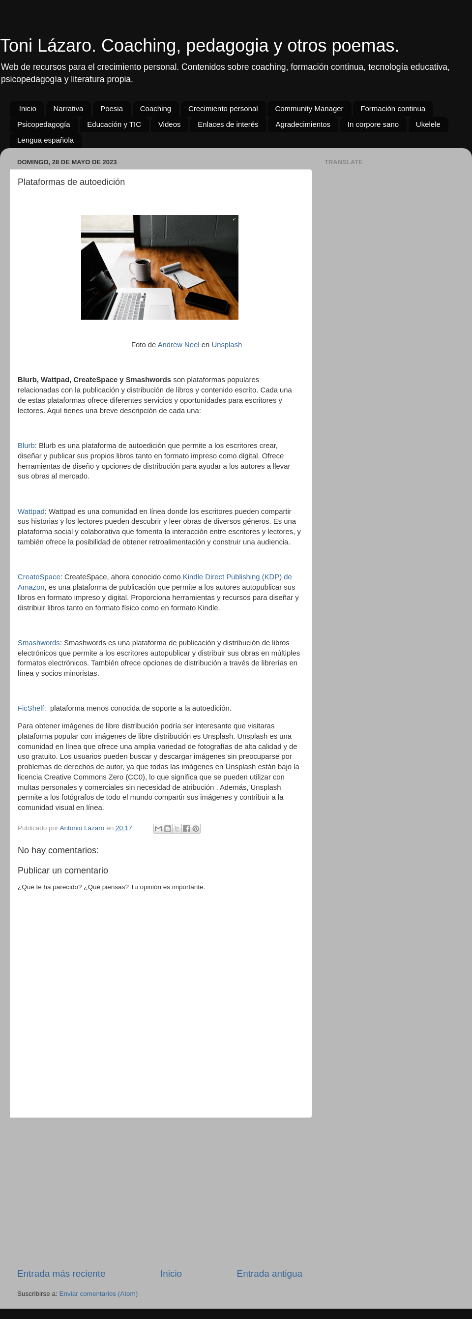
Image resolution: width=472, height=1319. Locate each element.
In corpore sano (373, 124)
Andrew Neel (179, 345)
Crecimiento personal (223, 108)
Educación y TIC (114, 124)
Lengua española (45, 140)
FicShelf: (32, 708)
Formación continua (392, 108)
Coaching (155, 108)
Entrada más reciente (61, 1273)
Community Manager (309, 108)
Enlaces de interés (228, 124)
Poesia (111, 108)
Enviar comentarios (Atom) (98, 1293)
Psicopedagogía (43, 124)
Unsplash (226, 345)
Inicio (27, 108)
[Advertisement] (160, 1192)
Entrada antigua (269, 1273)
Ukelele (428, 124)
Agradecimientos (302, 124)
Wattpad (31, 511)
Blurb (26, 446)
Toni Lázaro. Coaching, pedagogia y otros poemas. (200, 45)
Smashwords (39, 643)
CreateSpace (39, 577)
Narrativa (69, 108)
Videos (169, 124)
